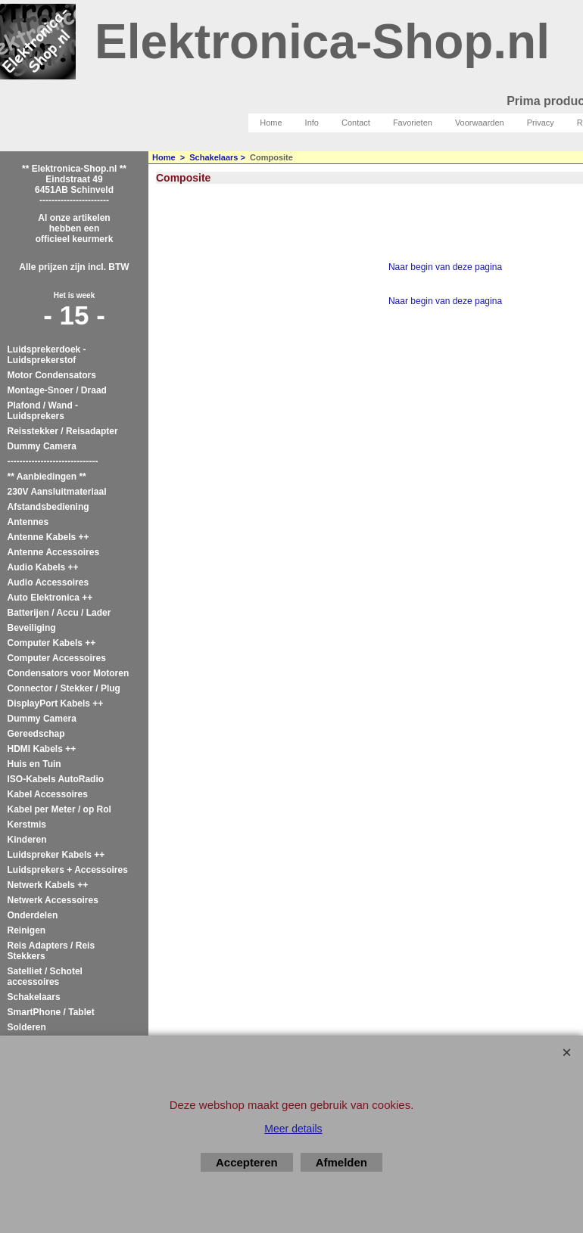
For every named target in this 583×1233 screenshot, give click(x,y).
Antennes (28, 522)
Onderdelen (33, 915)
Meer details (293, 1129)
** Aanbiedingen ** (47, 476)
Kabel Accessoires (48, 794)
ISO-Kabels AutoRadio (56, 779)
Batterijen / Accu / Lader (59, 612)
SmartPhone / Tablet (51, 1012)
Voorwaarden (479, 122)
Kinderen (27, 839)
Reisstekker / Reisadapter (63, 431)
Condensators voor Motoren (68, 673)
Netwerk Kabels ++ (48, 885)
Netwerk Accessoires (53, 900)
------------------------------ (53, 461)
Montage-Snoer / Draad (57, 390)
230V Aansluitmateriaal (57, 491)
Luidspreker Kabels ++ (56, 854)
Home (271, 122)
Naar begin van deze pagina (445, 267)
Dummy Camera (42, 446)
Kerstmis (27, 824)
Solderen (27, 1027)
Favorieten (412, 122)
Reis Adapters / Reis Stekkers (51, 950)
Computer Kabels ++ (52, 643)
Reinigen (27, 930)
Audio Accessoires (48, 582)
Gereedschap (36, 733)
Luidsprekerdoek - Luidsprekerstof (47, 354)
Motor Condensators (52, 375)
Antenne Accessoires (54, 552)
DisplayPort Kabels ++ (56, 703)
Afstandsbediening (48, 507)
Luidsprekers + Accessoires (68, 870)
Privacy (540, 122)
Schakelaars (34, 997)
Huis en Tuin (34, 764)
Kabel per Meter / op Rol (59, 809)
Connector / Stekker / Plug (64, 688)
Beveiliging (32, 628)
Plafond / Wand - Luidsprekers (43, 410)
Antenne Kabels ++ (48, 537)
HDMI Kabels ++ (42, 749)
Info (312, 122)
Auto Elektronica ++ (50, 597)
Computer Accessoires (57, 658)
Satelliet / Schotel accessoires (45, 976)
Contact (355, 122)
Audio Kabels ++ (43, 567)
